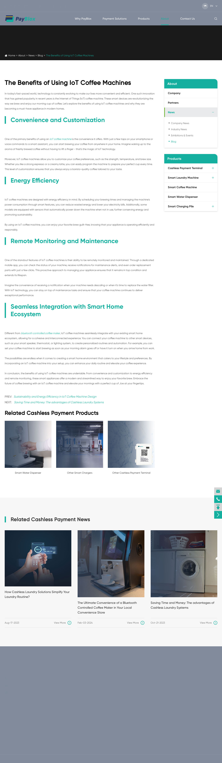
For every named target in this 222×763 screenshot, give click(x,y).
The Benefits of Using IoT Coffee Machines (70, 55)
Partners (173, 102)
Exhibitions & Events (182, 135)
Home (11, 55)
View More (62, 623)
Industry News (179, 129)
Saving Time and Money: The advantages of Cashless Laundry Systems (59, 402)
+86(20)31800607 (18, 6)
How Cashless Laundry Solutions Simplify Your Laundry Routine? (37, 594)
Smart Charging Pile (181, 206)
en (211, 5)
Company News (180, 123)
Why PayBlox (83, 18)
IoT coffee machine (60, 139)
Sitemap (194, 758)
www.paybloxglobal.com (34, 704)
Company (174, 93)
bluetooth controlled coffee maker (40, 333)
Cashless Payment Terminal (185, 168)
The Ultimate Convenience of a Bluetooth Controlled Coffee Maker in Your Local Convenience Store (107, 607)
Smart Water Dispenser (28, 472)
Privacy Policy (212, 758)
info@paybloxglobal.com (57, 6)
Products (144, 18)
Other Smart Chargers (79, 472)
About (165, 18)
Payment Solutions (115, 18)
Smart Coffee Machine (182, 187)
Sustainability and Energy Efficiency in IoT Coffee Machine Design (55, 396)
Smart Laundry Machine (183, 177)
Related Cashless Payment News (50, 519)
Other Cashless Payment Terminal (131, 472)
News (31, 55)
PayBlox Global (25, 758)
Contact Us (187, 18)
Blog (40, 55)
